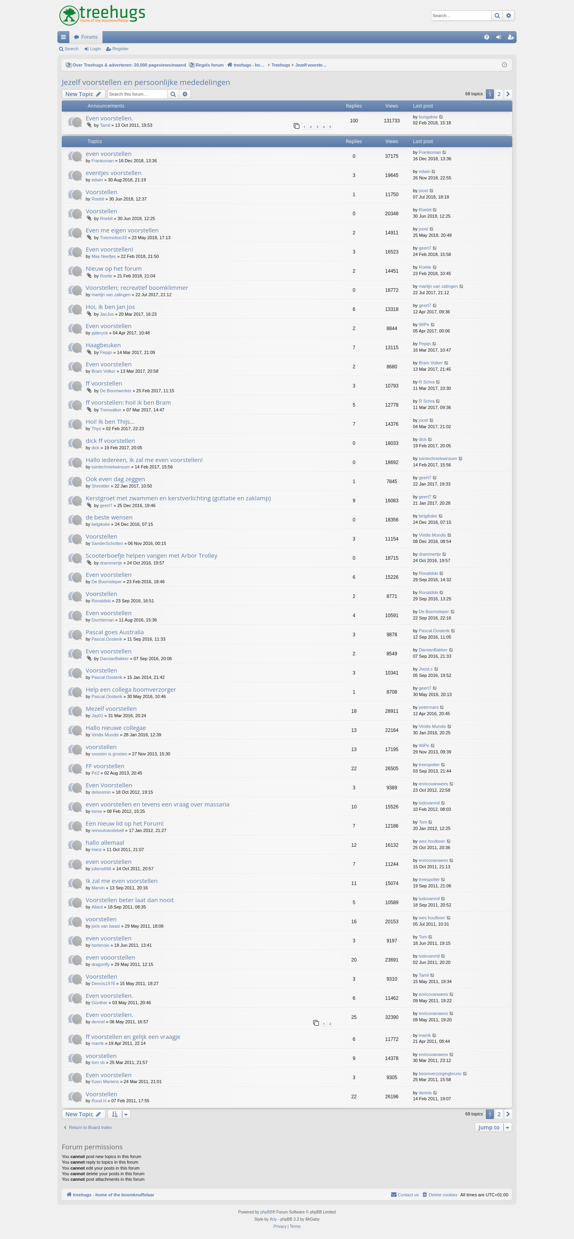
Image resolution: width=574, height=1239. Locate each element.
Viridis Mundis (432, 535)
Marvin (98, 887)
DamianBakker (114, 658)
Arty (273, 1219)
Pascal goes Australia (115, 632)
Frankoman (103, 160)
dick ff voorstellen (110, 440)
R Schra (427, 382)
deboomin (101, 792)
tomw (97, 811)
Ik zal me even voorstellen (121, 881)
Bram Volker (104, 371)
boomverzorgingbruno (440, 1073)
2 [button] (499, 94)
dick (96, 447)
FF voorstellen (105, 766)
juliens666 (102, 868)
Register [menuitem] (512, 38)
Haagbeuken (103, 345)
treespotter (429, 764)
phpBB (266, 1212)
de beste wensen (109, 517)
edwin (97, 179)
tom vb (98, 1062)
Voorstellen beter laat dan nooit (130, 900)
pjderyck (100, 332)
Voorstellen (101, 192)
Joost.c (426, 669)
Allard (97, 907)
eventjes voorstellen (114, 173)
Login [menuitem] (500, 38)
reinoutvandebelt (108, 830)
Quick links (65, 38)
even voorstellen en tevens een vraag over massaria (158, 804)
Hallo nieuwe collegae (116, 728)
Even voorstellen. (109, 118)
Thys (96, 428)
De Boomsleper (107, 581)
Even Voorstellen (109, 785)
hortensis (101, 945)
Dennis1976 (103, 983)
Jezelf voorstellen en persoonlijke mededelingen (146, 82)
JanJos (107, 314)
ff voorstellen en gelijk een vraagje (133, 1036)
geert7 (425, 248)
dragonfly (101, 964)
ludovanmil (429, 802)
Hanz (97, 849)
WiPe (424, 324)
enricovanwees (433, 783)
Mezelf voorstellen (111, 708)
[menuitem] (487, 37)
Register (120, 48)
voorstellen (101, 747)
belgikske (101, 524)
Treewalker (111, 409)
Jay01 (97, 715)
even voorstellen (109, 153)
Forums (89, 37)
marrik (98, 1043)
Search (72, 48)
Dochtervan (103, 620)
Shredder (101, 486)
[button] (508, 94)
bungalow (428, 116)
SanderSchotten (107, 543)
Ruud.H (99, 1100)
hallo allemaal (105, 842)
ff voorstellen (104, 383)
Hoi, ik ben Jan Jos (110, 307)
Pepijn (106, 352)
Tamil (105, 125)
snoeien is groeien (109, 753)
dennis (425, 1092)
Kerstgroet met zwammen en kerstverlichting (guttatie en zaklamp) (178, 498)
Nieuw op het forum (114, 268)
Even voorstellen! (109, 249)
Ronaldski (428, 573)
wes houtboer (432, 841)
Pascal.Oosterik (107, 639)
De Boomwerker (116, 390)
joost (423, 190)
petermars (429, 707)
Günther (100, 1002)
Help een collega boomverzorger (131, 689)
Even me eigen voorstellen (122, 230)
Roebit (98, 199)
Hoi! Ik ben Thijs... (110, 421)
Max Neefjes (104, 256)
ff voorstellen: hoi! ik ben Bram (128, 402)
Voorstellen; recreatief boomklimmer (137, 287)
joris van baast (106, 926)
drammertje (111, 562)
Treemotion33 (113, 237)
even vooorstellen (110, 957)
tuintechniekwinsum (111, 466)
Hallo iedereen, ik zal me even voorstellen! (144, 460)
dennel (98, 1021)
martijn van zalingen (111, 294)
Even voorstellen (109, 326)
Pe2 (96, 773)
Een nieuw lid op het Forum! (125, 823)
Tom (423, 822)
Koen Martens (105, 1081)
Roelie (106, 275)
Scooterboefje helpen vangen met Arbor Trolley (151, 555)
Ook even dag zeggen (115, 479)
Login (95, 48)
